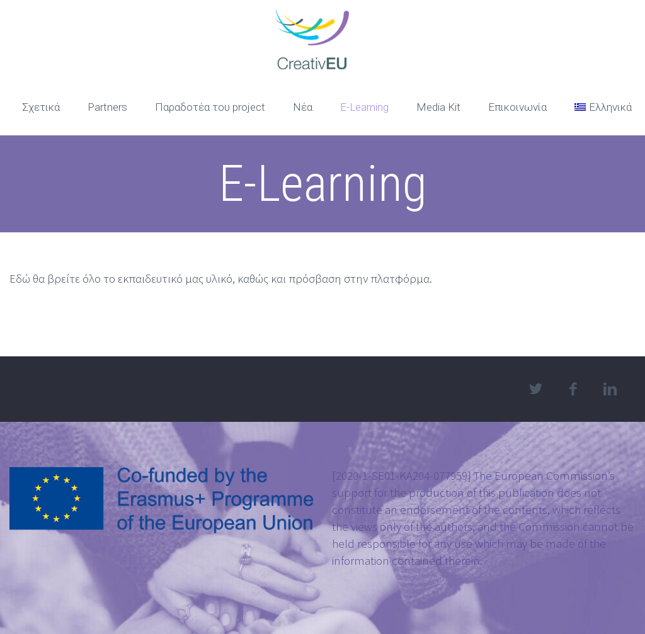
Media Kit (438, 107)
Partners (107, 107)
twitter (536, 389)
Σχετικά (41, 107)
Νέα (302, 107)
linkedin (610, 389)
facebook (573, 389)
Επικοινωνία (517, 107)
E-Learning (364, 107)
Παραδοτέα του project (210, 107)
